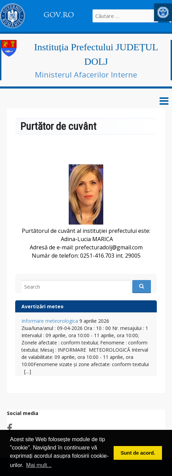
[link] (163, 12)
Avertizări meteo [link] (42, 306)
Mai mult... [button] (39, 465)
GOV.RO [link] (59, 14)
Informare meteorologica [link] (49, 321)
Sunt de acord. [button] (138, 453)
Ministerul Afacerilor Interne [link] (86, 74)
